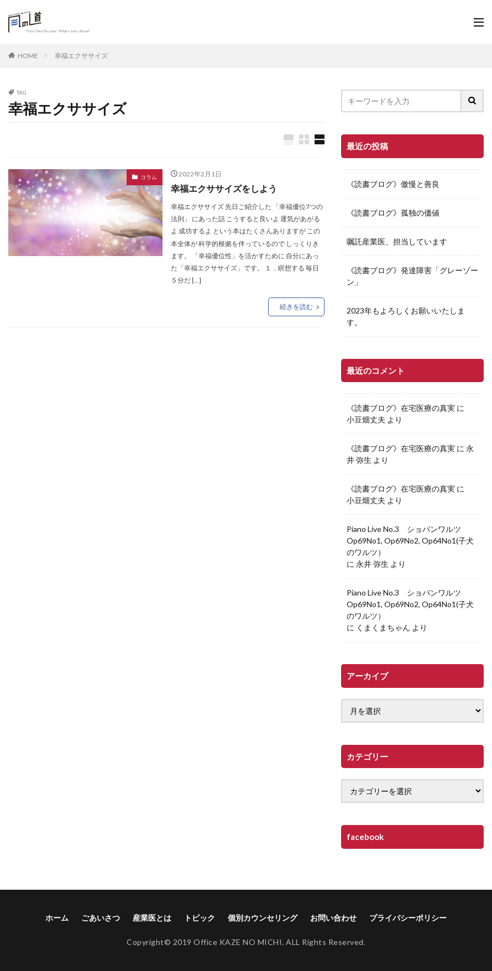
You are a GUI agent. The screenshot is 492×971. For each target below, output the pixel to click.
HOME (28, 55)
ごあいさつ (100, 917)
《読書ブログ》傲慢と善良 (393, 184)
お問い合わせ (333, 917)
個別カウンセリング (262, 917)
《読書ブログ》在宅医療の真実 (401, 408)
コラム (148, 177)
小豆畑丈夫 (366, 419)
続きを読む (296, 306)
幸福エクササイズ (81, 55)
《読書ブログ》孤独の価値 (393, 212)
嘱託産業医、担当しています (397, 241)
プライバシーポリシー (408, 917)
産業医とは (152, 917)
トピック (199, 917)
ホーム (57, 917)
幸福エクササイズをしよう (224, 188)
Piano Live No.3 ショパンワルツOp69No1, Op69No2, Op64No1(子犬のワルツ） (410, 540)
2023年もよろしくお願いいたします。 (406, 316)
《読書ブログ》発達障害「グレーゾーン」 (412, 275)
